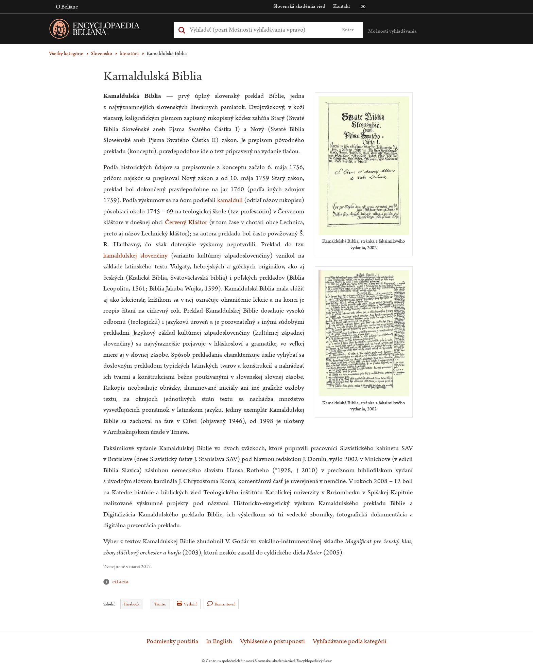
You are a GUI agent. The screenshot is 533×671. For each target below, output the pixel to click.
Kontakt (341, 6)
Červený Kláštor (186, 222)
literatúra (129, 53)
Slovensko (101, 53)
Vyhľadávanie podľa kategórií (349, 641)
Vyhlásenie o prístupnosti (272, 641)
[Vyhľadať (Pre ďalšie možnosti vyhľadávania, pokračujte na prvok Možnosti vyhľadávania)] (260, 29)
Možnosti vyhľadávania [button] (392, 31)
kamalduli (230, 200)
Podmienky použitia (172, 641)
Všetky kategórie (66, 53)
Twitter (160, 604)
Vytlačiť (187, 604)
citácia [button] (107, 582)
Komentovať (221, 604)
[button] (363, 6)
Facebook (131, 604)
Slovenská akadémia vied (299, 6)
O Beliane (67, 7)
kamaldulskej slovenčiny (135, 255)
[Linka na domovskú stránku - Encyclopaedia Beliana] (105, 30)
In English (219, 641)
